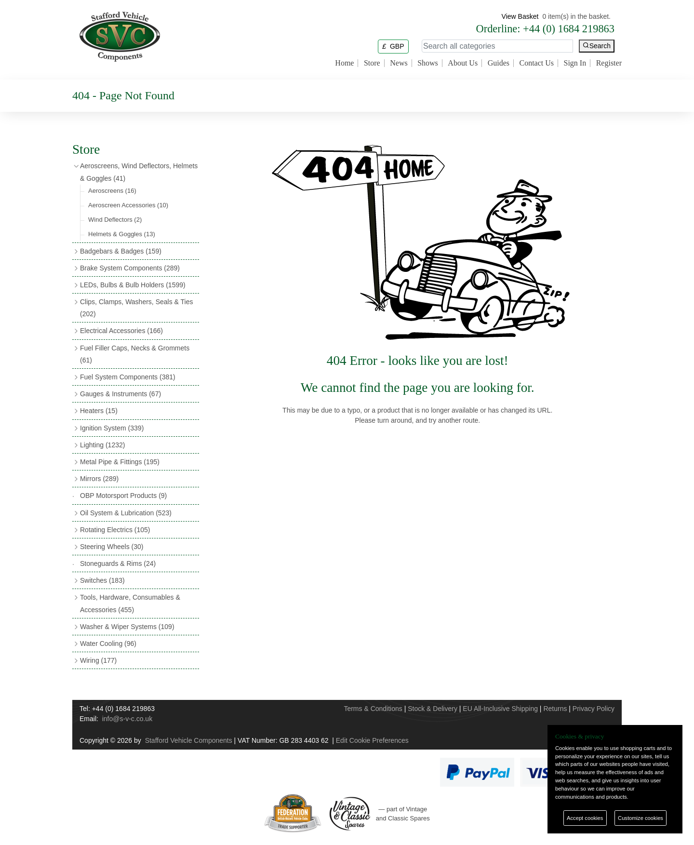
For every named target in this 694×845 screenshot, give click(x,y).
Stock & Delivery (432, 708)
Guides (498, 63)
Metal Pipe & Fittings (120, 462)
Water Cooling (108, 643)
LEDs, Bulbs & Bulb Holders (133, 285)
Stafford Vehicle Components (188, 740)
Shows (427, 63)
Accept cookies (585, 818)
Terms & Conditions (373, 708)
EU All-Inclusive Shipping (500, 708)
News (398, 63)
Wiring (98, 660)
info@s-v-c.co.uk (127, 719)
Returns (555, 708)
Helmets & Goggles (121, 234)
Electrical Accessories (121, 331)
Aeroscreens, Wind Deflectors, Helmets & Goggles (139, 172)
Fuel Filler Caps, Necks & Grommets (134, 354)
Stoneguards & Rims (118, 563)
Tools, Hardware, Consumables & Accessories (130, 603)
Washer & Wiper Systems (127, 626)
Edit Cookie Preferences (372, 740)
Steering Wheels (112, 546)
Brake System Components (130, 268)
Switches (102, 580)
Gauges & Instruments (120, 394)
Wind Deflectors (115, 219)
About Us (463, 63)
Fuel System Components (127, 377)
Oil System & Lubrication (126, 513)
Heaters (99, 411)
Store (372, 63)
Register (609, 63)
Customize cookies (640, 818)
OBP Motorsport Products (123, 495)
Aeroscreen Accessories (128, 205)
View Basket (520, 16)
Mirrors (99, 479)
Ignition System (112, 428)
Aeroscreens (112, 190)
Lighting (102, 445)
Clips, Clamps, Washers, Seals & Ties (136, 308)
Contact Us (536, 63)
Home (344, 63)
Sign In (575, 63)
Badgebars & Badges (120, 251)
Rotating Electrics (115, 530)
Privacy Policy (593, 708)
